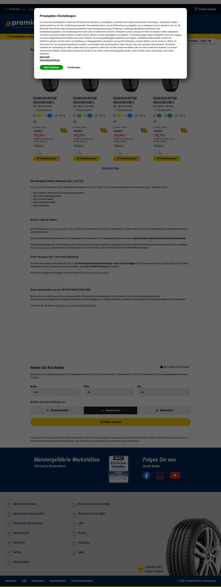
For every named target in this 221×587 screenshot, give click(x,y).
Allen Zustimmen (51, 67)
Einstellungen (75, 67)
